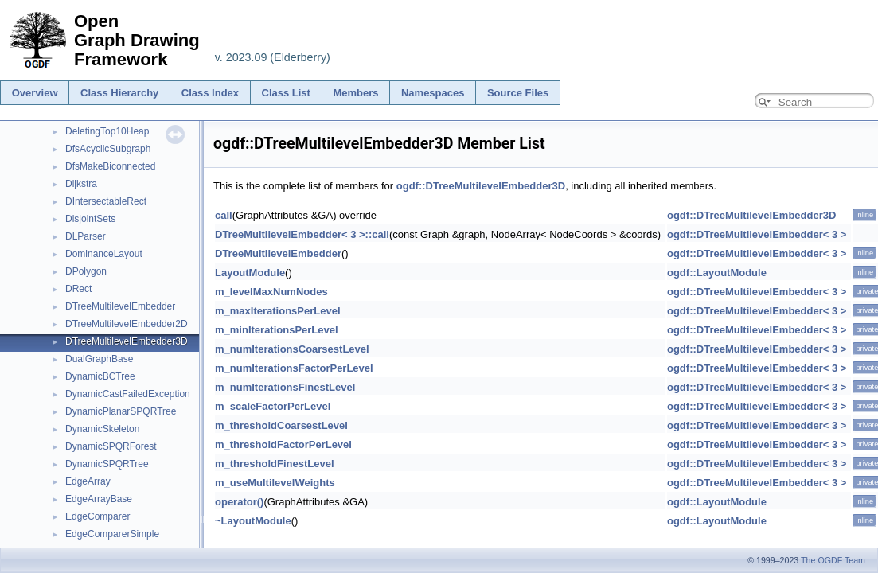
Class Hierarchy (119, 93)
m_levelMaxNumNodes (271, 292)
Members (355, 93)
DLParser (85, 236)
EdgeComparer (97, 516)
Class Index (210, 93)
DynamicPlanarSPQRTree (120, 411)
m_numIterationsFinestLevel (285, 387)
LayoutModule (250, 273)
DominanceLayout (103, 253)
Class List (286, 93)
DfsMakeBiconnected (110, 166)
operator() (239, 502)
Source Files (517, 93)
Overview (35, 93)
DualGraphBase (99, 358)
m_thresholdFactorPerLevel (283, 444)
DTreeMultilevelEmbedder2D (126, 323)
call (223, 215)
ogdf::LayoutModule (717, 273)
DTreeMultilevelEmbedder (120, 306)
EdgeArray (88, 481)
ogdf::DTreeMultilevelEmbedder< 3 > (756, 234)
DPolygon (86, 271)
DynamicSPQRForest (111, 446)
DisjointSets (90, 218)
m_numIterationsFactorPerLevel (294, 368)
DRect (78, 288)
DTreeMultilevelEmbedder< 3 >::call (302, 234)
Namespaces (433, 93)
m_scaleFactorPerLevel (272, 406)
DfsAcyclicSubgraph (107, 148)
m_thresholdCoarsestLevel (281, 425)
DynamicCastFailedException (127, 394)
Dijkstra (81, 183)
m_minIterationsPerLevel (276, 330)
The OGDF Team (833, 560)
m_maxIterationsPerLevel (278, 311)
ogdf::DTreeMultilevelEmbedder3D (480, 186)
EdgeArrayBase (98, 499)
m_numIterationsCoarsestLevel (292, 349)
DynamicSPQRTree (107, 464)
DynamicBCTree (100, 376)
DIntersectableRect (105, 201)
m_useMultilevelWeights (275, 483)
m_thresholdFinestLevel (274, 464)
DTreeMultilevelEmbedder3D (126, 341)
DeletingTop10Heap (107, 131)
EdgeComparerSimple (112, 534)
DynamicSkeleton (102, 429)
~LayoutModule (253, 521)
